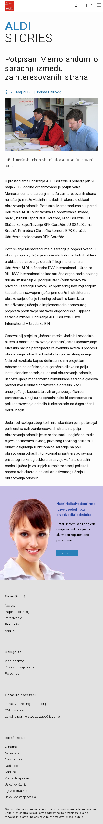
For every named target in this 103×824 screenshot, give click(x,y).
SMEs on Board (16, 710)
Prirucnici (12, 624)
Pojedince (12, 673)
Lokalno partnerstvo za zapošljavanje (32, 716)
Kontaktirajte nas (17, 778)
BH (81, 5)
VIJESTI (66, 553)
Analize (10, 631)
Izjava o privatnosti (17, 791)
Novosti (10, 605)
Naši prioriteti (14, 759)
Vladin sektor (14, 661)
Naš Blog (11, 765)
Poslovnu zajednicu (19, 667)
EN (91, 5)
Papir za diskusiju (18, 612)
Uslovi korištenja (15, 784)
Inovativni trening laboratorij (25, 704)
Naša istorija (14, 753)
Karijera (10, 772)
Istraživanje (13, 618)
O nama (11, 747)
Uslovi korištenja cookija (20, 797)
